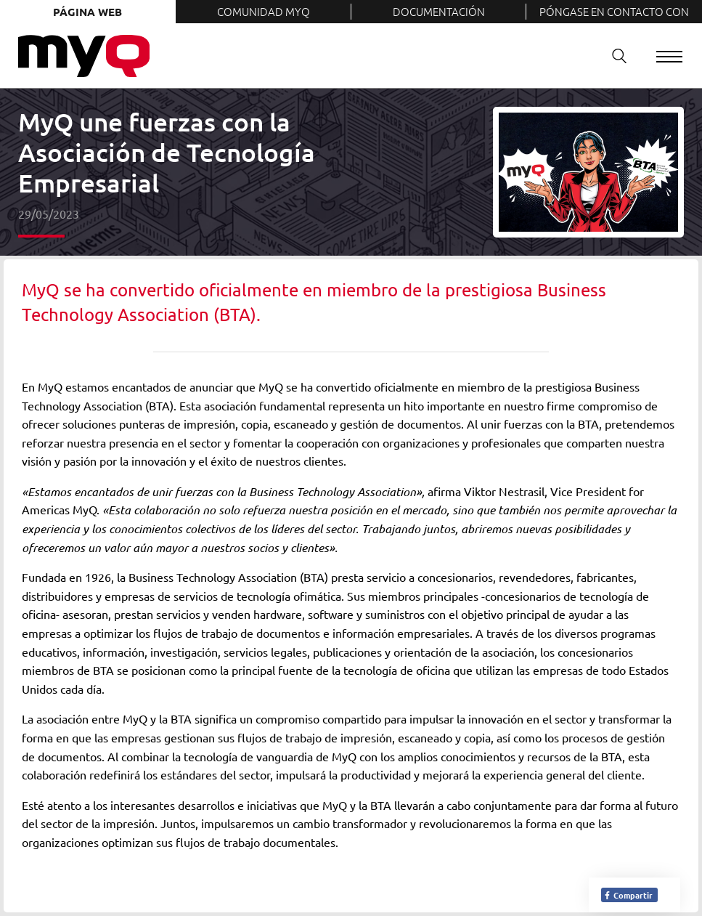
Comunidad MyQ (263, 11)
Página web (87, 11)
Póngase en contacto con (614, 11)
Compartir (628, 895)
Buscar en (614, 55)
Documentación (439, 11)
